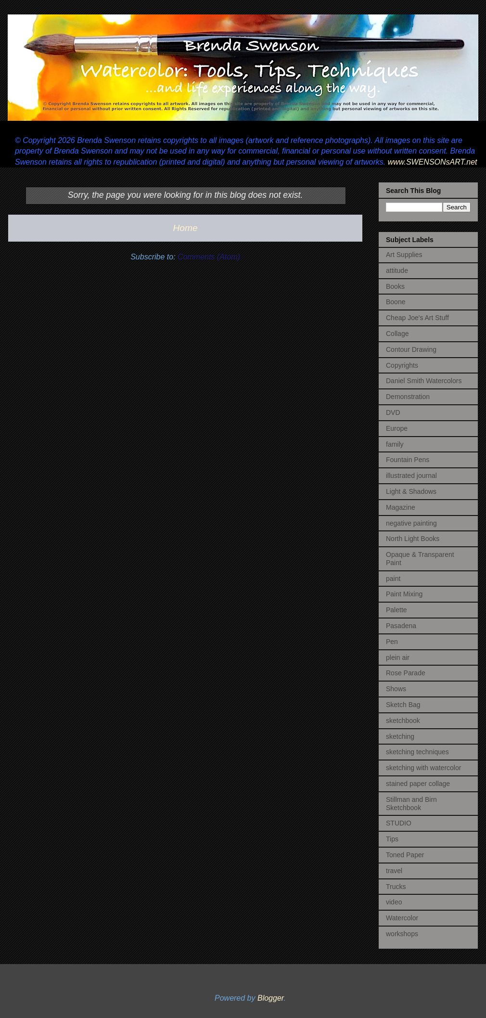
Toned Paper (405, 855)
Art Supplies (404, 254)
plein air (397, 657)
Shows (396, 689)
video (394, 902)
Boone (395, 302)
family (395, 444)
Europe (397, 428)
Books (395, 286)
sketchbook (403, 720)
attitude (397, 270)
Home (185, 228)
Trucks (396, 886)
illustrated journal (411, 475)
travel (394, 871)
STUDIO (398, 823)
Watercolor (402, 918)
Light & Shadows (411, 491)
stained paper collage (418, 783)
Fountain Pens (407, 460)
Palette (396, 610)
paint (393, 578)
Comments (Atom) (209, 257)
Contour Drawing (411, 349)
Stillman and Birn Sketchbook (411, 804)
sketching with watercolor (423, 768)
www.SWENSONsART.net (431, 162)
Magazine (400, 507)
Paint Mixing (404, 594)
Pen (392, 641)
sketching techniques (417, 752)
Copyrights (402, 365)
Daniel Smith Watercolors (423, 381)
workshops (402, 934)
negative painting (411, 523)
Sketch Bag (403, 705)
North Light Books (412, 538)
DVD (393, 412)
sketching (400, 736)
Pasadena (401, 626)
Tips (392, 839)
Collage (397, 333)
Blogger (270, 998)
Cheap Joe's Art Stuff (417, 318)
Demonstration (408, 396)
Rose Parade (405, 673)
